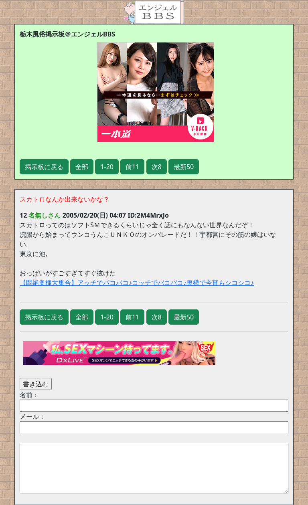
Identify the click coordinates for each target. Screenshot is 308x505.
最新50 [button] (184, 166)
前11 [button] (132, 166)
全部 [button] (81, 166)
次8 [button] (157, 166)
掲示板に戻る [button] (44, 166)
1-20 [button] (106, 166)
